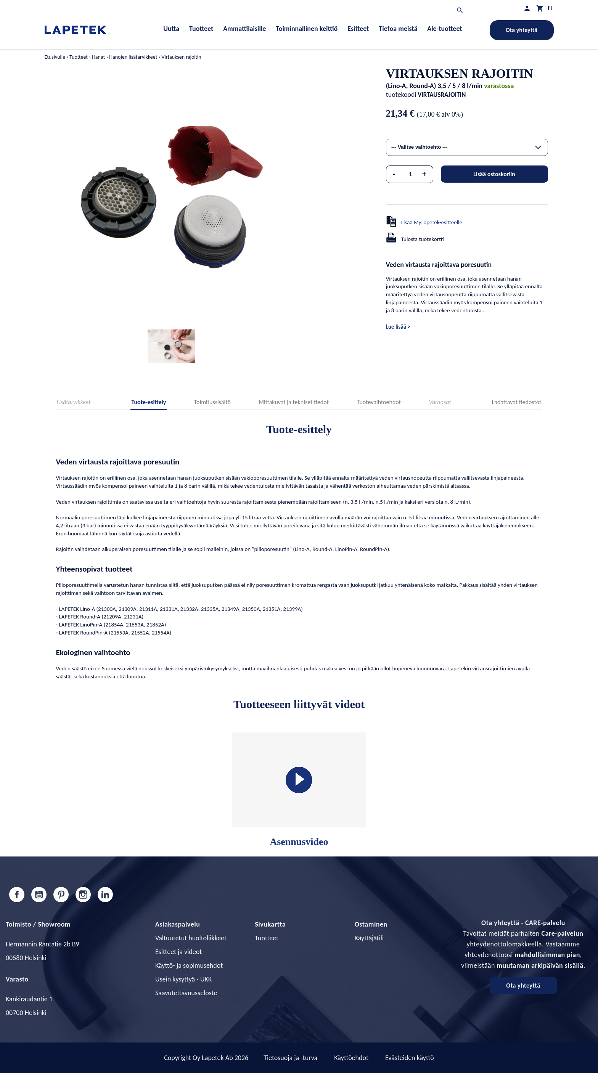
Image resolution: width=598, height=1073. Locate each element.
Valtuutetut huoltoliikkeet (191, 938)
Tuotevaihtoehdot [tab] (379, 402)
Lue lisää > (398, 326)
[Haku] (413, 11)
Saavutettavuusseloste (186, 993)
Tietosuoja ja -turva (290, 1058)
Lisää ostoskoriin (494, 174)
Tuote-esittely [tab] (148, 402)
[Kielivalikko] (550, 8)
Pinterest (61, 894)
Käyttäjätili (369, 938)
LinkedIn (105, 894)
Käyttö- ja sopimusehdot (189, 965)
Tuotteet (266, 938)
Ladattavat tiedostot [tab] (517, 402)
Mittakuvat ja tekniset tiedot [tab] (294, 402)
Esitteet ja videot (178, 952)
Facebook (16, 894)
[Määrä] (410, 174)
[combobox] (467, 147)
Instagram (83, 894)
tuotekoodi (401, 94)
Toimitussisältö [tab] (212, 402)
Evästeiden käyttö (409, 1058)
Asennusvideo (299, 789)
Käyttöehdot (351, 1058)
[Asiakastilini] (527, 8)
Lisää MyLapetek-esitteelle (431, 222)
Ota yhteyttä (521, 30)
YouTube (39, 894)
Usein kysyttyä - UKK (183, 979)
